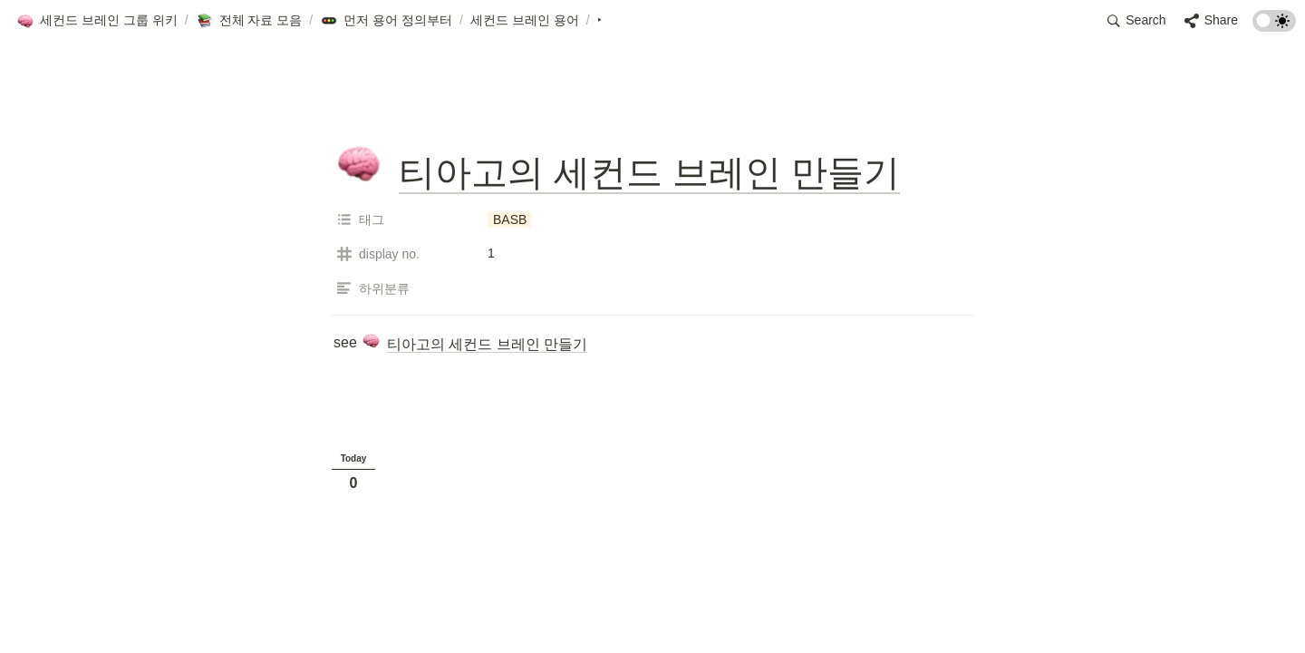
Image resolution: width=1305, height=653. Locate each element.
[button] (97, 21)
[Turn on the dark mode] (1274, 26)
